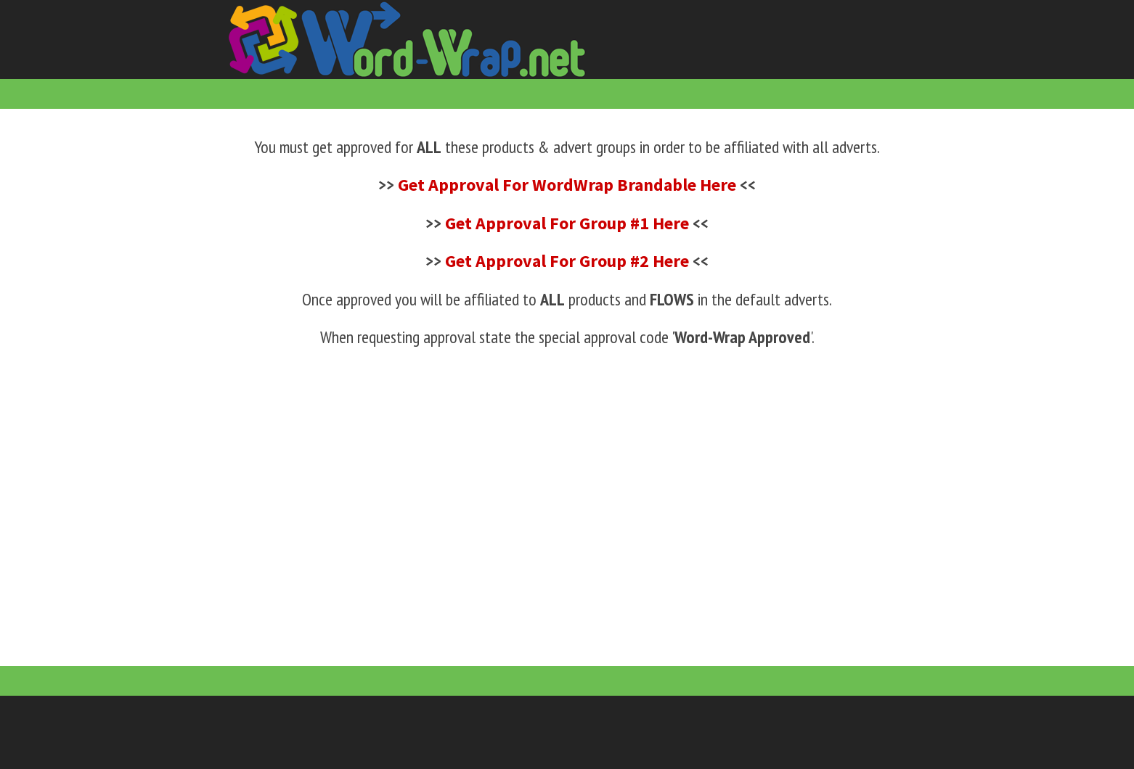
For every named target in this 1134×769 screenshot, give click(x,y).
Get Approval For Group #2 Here (567, 261)
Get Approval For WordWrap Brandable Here (567, 184)
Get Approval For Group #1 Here (567, 223)
